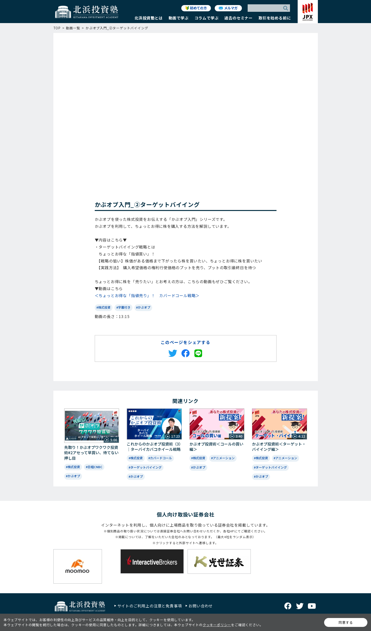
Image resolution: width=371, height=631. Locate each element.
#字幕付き (123, 307)
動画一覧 (73, 27)
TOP (57, 27)
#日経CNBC (94, 467)
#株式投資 (103, 307)
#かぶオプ (143, 307)
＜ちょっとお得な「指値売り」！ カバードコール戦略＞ (147, 295)
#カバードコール (160, 458)
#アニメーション (223, 458)
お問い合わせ (201, 606)
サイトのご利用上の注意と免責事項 (149, 606)
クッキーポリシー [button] (217, 624)
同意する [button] (346, 622)
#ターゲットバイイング (145, 467)
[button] (149, 19)
